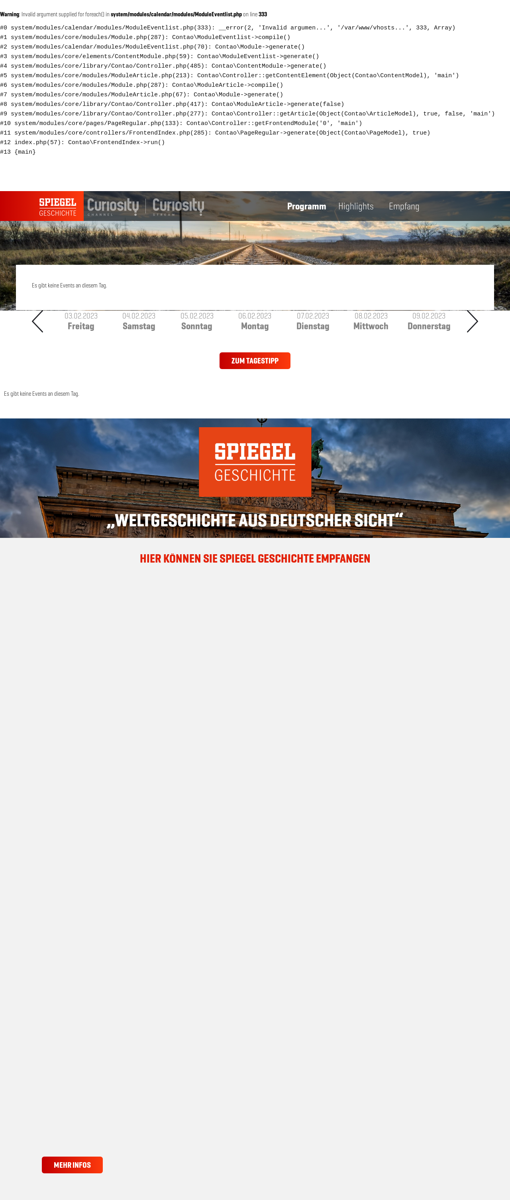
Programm (306, 206)
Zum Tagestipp (255, 360)
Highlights (356, 206)
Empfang (404, 206)
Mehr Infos (72, 1165)
